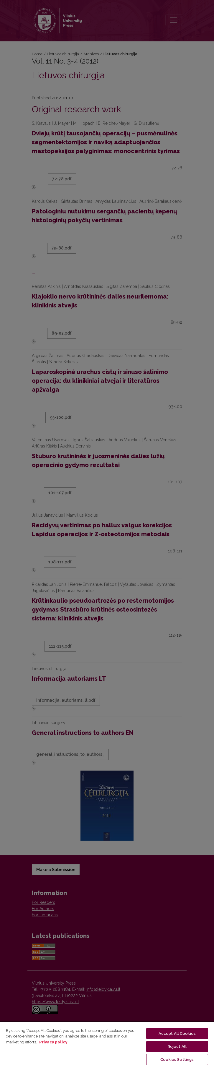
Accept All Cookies (177, 1033)
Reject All (177, 1046)
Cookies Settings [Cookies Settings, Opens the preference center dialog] (177, 1059)
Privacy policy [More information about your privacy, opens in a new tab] (53, 1042)
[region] (107, 1045)
